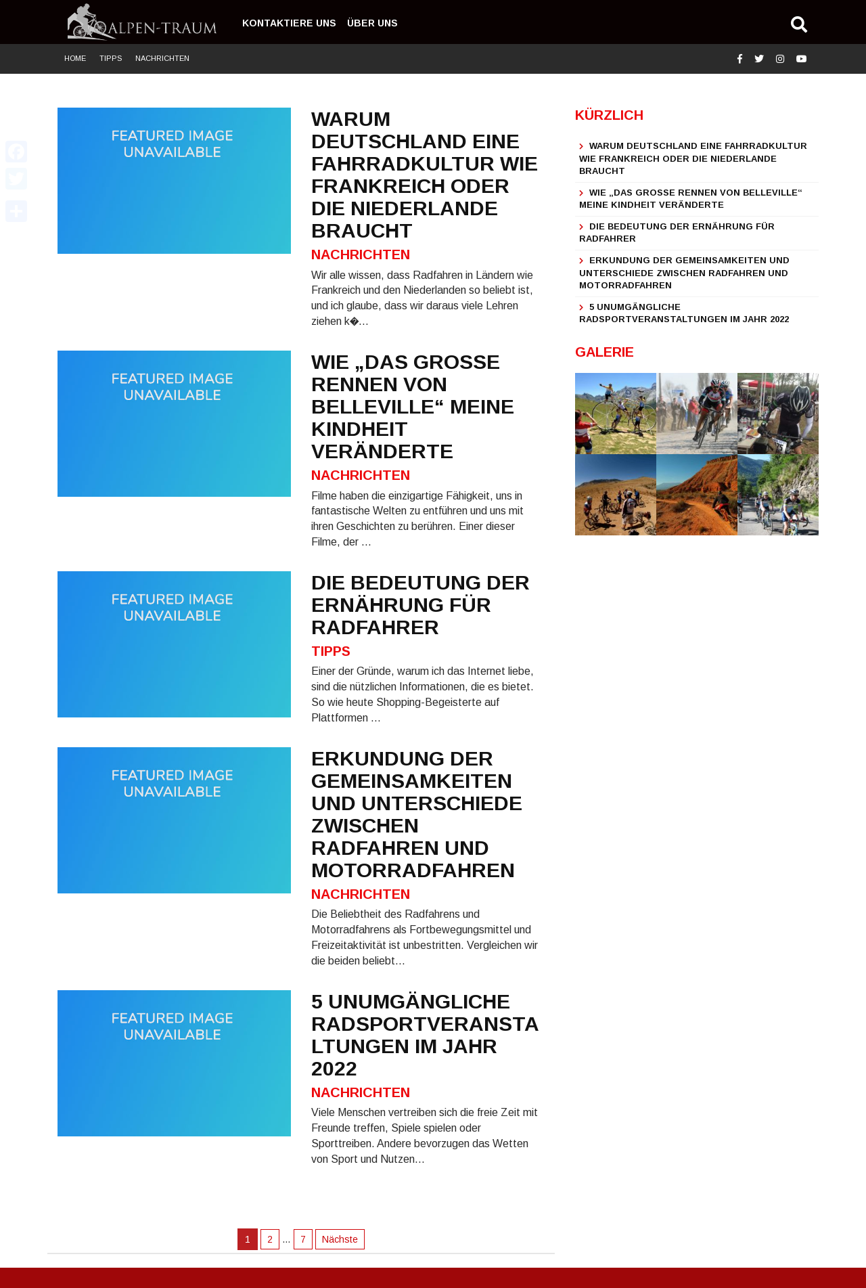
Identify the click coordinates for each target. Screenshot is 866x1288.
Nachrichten (162, 58)
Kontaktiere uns (289, 23)
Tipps (110, 58)
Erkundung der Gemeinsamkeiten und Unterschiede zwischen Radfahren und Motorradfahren (684, 272)
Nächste (340, 1239)
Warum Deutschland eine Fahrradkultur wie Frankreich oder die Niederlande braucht (693, 158)
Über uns (372, 23)
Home (75, 58)
